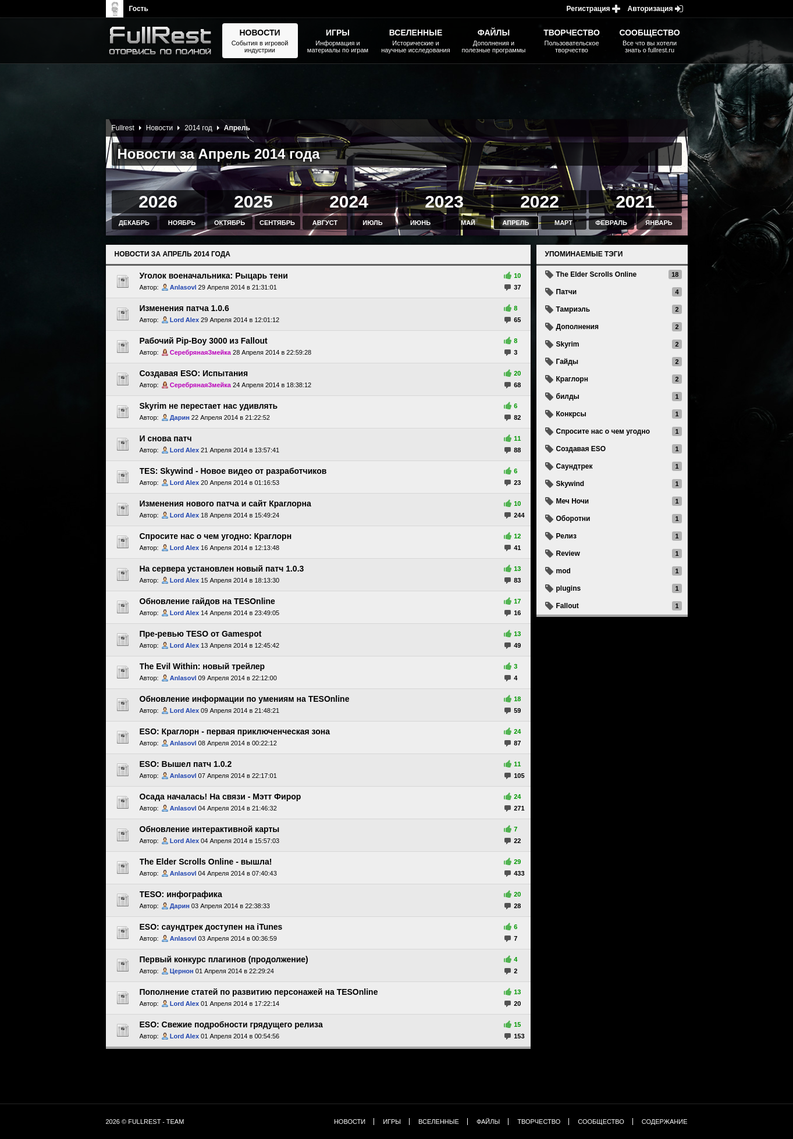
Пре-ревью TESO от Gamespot (201, 633)
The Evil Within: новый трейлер (202, 666)
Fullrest (123, 128)
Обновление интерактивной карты (210, 829)
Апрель (515, 222)
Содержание (665, 1121)
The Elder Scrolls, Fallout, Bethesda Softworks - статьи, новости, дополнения (164, 40)
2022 (539, 201)
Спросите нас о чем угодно (603, 431)
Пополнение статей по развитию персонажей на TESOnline (259, 992)
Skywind (570, 484)
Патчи (566, 292)
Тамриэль (573, 309)
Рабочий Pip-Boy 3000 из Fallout (204, 340)
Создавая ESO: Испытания (194, 373)
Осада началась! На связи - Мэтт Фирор (220, 796)
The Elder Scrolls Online (596, 274)
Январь (658, 222)
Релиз (566, 536)
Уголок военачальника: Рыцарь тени (214, 275)
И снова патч (166, 438)
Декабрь (134, 222)
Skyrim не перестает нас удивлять (209, 405)
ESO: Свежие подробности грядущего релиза (231, 1024)
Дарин (180, 417)
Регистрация (588, 9)
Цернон (182, 970)
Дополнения (577, 327)
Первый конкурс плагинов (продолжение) (224, 959)
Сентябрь (277, 222)
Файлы (488, 1121)
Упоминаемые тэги (584, 254)
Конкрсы (571, 414)
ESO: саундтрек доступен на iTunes (211, 926)
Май (468, 222)
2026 (157, 201)
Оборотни (573, 519)
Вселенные (438, 1121)
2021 (635, 201)
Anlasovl (183, 287)
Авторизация (650, 9)
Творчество (538, 1121)
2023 (444, 201)
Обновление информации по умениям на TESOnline (245, 699)
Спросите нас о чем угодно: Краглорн (216, 536)
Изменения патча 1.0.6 (184, 308)
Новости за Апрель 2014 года (172, 254)
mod (563, 571)
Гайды (567, 362)
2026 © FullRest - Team (145, 1121)
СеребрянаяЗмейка (200, 352)
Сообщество (601, 1121)
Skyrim (567, 344)
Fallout (567, 606)
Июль (372, 222)
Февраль (611, 222)
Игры (392, 1121)
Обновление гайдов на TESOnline (207, 601)
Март (563, 222)
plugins (568, 588)
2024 (348, 201)
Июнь (420, 222)
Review (568, 553)
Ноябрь (181, 222)
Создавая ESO (581, 449)
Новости (159, 128)
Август (324, 222)
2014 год (198, 128)
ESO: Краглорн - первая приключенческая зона (235, 731)
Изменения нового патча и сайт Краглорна (225, 503)
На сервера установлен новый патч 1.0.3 (222, 568)
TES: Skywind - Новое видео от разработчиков (233, 471)
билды (567, 396)
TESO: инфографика (181, 894)
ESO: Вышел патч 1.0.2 (186, 764)
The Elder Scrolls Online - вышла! (206, 861)
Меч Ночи (572, 501)
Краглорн (572, 379)
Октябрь (229, 222)
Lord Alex (184, 319)
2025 (253, 201)
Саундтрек (574, 466)
